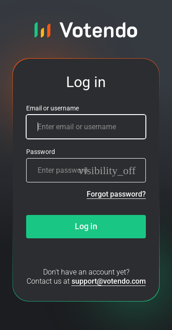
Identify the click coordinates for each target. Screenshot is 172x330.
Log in (86, 226)
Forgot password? (116, 194)
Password (40, 152)
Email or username (52, 108)
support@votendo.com (109, 281)
